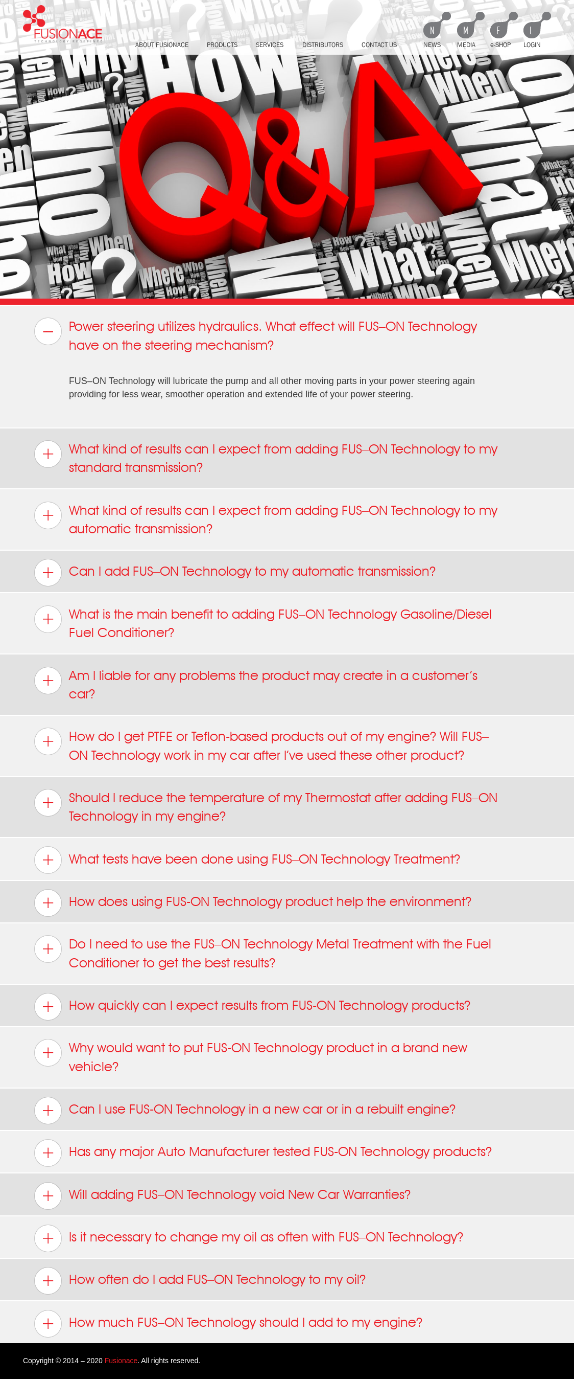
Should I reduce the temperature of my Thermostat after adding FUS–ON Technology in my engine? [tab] (265, 806)
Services (269, 44)
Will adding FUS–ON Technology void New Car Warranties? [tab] (222, 1196)
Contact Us (379, 44)
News (432, 44)
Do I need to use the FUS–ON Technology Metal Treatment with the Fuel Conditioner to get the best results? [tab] (262, 952)
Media (466, 44)
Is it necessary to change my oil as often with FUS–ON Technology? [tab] (248, 1238)
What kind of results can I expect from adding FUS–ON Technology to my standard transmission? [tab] (265, 457)
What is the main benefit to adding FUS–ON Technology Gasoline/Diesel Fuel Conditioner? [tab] (262, 622)
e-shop (500, 44)
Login (532, 44)
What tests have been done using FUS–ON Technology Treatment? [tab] (247, 860)
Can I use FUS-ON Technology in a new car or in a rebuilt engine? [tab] (244, 1110)
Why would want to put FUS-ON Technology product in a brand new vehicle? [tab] (250, 1056)
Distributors (322, 44)
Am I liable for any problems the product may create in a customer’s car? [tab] (255, 684)
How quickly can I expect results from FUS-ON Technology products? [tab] (252, 1007)
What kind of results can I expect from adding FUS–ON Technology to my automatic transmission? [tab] (265, 519)
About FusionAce (161, 44)
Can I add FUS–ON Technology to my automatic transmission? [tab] (234, 572)
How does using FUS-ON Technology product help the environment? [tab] (252, 903)
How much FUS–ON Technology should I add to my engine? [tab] (228, 1324)
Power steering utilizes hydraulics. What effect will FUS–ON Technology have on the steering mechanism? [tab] (255, 335)
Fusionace (121, 1361)
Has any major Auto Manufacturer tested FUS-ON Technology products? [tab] (262, 1153)
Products (222, 44)
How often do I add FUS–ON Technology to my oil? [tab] (199, 1281)
